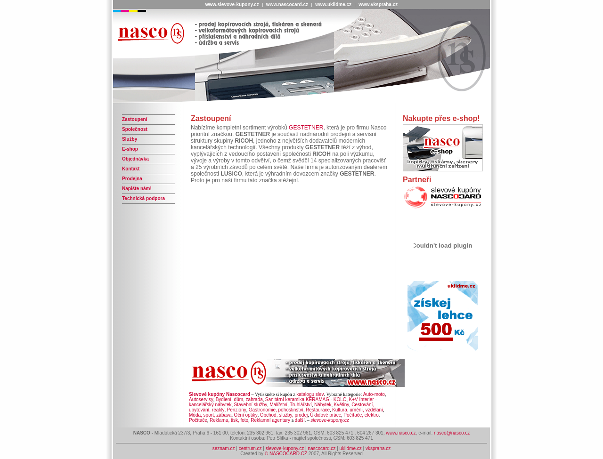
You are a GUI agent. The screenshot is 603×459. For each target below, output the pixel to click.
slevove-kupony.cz (285, 448)
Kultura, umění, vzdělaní (357, 409)
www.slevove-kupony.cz (232, 4)
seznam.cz (223, 448)
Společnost (134, 129)
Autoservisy (201, 399)
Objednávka (135, 158)
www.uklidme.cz (333, 4)
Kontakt (130, 168)
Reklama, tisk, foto (229, 420)
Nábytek (323, 404)
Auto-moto (374, 394)
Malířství (278, 404)
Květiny (342, 404)
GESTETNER (306, 127)
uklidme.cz (351, 448)
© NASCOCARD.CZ (286, 453)
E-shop (130, 149)
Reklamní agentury (270, 420)
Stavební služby (251, 404)
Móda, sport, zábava (210, 415)
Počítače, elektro (360, 415)
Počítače (198, 420)
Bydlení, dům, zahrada (239, 399)
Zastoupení (134, 119)
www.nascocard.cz (287, 4)
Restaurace (318, 409)
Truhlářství (301, 404)
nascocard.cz (321, 448)
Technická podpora (143, 198)
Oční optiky (246, 415)
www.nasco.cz (401, 432)
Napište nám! (137, 188)
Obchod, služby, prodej (284, 415)
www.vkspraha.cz (378, 4)
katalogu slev (310, 394)
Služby (129, 139)
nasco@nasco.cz (452, 432)
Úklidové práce (325, 415)
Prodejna (132, 178)
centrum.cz (251, 448)
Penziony (236, 409)
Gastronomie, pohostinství (276, 409)
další (300, 420)
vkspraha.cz (378, 448)
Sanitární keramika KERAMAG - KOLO (306, 399)
